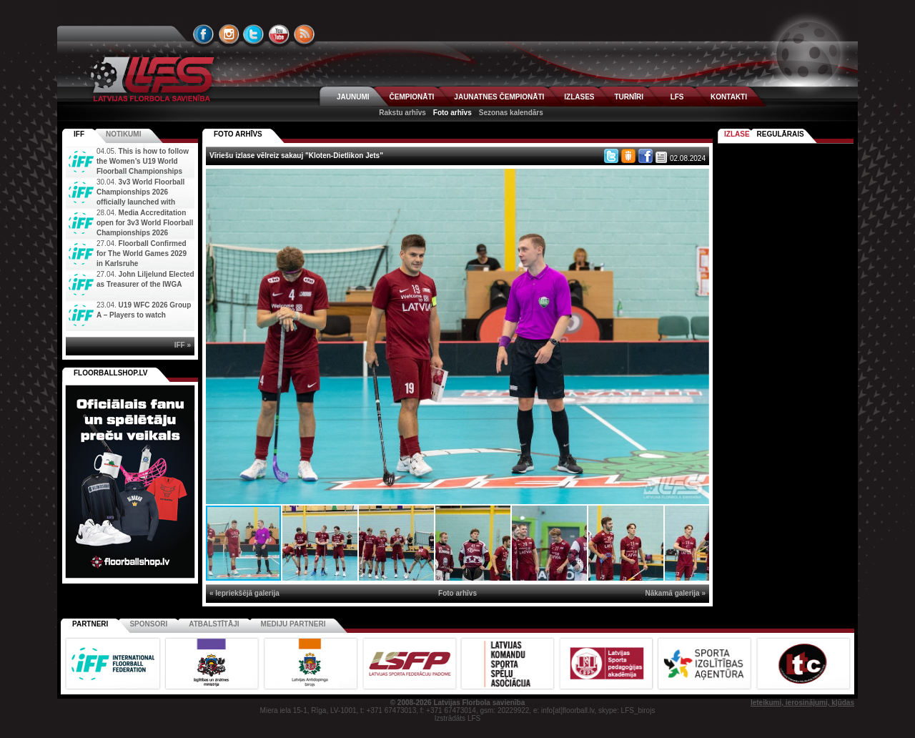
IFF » (182, 345)
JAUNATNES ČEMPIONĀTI (499, 97)
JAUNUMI (353, 97)
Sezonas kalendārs (511, 113)
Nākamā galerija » (676, 593)
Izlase (737, 134)
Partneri (90, 624)
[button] (696, 181)
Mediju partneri (293, 624)
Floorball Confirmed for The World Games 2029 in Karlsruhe (142, 253)
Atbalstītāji (214, 624)
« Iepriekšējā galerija (244, 593)
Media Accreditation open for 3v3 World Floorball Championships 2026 (145, 223)
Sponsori (148, 624)
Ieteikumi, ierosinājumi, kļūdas (802, 703)
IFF (79, 134)
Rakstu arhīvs (402, 113)
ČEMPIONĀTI (412, 97)
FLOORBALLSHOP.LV (111, 373)
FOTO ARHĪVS (238, 134)
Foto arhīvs (452, 113)
